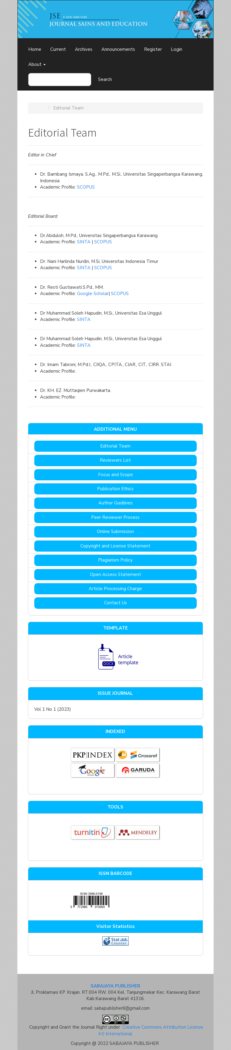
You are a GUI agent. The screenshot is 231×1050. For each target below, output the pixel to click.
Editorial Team (115, 446)
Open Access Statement (115, 574)
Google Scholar (93, 294)
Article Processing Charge (115, 589)
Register (153, 49)
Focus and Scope (115, 475)
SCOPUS (86, 187)
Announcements (118, 49)
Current (58, 49)
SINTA (84, 242)
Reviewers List (115, 460)
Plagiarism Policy (115, 560)
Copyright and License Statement (115, 546)
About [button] (37, 64)
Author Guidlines (115, 503)
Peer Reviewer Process (115, 517)
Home (34, 49)
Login (176, 49)
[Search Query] (59, 79)
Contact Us (115, 603)
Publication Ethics (115, 489)
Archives (83, 49)
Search (105, 79)
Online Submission (115, 531)
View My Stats (115, 949)
